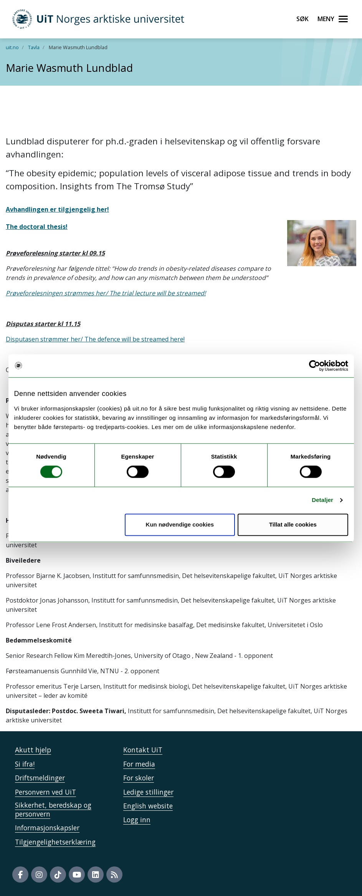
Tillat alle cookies (293, 524)
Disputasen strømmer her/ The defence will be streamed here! (95, 339)
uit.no (12, 47)
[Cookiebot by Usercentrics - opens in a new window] (314, 365)
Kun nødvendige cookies (180, 524)
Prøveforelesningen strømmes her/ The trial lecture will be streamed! (106, 293)
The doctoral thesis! (37, 226)
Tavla (34, 47)
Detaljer (322, 500)
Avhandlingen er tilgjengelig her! (57, 209)
